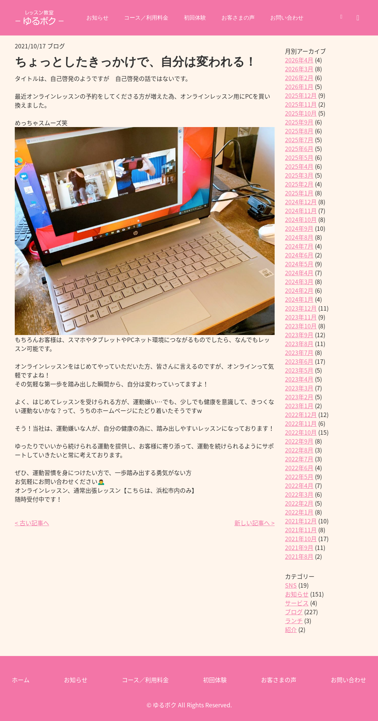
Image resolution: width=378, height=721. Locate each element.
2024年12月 (301, 201)
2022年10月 (301, 432)
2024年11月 (301, 210)
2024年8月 (299, 237)
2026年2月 (299, 77)
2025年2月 (299, 184)
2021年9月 (299, 547)
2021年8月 (299, 556)
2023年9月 (299, 334)
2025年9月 (299, 121)
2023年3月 (299, 387)
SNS (291, 585)
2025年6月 (299, 148)
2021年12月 (301, 520)
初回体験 (195, 17)
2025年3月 (299, 175)
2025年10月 (301, 113)
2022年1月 (299, 512)
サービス (297, 602)
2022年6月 (299, 467)
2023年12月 (301, 308)
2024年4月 (299, 272)
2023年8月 (299, 343)
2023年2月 (299, 396)
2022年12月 (301, 414)
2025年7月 (299, 139)
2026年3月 (299, 68)
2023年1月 (299, 405)
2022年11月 (301, 423)
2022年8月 (299, 449)
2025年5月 (299, 157)
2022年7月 (299, 458)
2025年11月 (301, 104)
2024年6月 (299, 254)
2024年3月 (299, 281)
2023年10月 (301, 325)
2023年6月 (299, 361)
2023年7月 (299, 352)
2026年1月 (299, 86)
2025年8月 (299, 130)
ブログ (294, 611)
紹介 (291, 629)
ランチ (294, 620)
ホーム (21, 679)
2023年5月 (299, 370)
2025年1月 (299, 192)
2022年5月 (299, 476)
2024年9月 (299, 228)
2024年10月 (301, 219)
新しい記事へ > (254, 522)
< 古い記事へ (32, 522)
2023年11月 (301, 316)
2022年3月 (299, 494)
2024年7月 (299, 246)
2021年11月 (301, 529)
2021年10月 (301, 538)
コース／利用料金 (144, 17)
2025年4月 (299, 166)
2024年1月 (299, 299)
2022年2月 (299, 503)
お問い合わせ (291, 17)
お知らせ (93, 17)
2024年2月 (299, 290)
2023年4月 (299, 379)
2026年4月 (299, 59)
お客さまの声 (240, 17)
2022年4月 (299, 485)
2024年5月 (299, 263)
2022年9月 (299, 441)
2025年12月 (301, 95)
